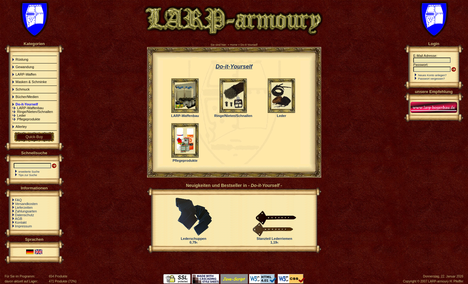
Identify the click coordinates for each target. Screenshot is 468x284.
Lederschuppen (193, 238)
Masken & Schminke (31, 82)
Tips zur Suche (27, 175)
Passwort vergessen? (431, 78)
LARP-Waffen (26, 74)
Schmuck (23, 89)
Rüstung (22, 59)
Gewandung (25, 67)
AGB (18, 219)
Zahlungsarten (26, 211)
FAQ (18, 200)
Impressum (23, 226)
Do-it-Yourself (248, 44)
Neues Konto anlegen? (432, 75)
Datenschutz (24, 215)
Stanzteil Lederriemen (274, 238)
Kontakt (20, 222)
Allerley (21, 126)
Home (233, 44)
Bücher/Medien (27, 97)
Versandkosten (26, 204)
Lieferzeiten (24, 207)
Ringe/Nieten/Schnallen (35, 112)
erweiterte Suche (29, 171)
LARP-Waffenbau (30, 108)
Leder (21, 115)
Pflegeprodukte (28, 119)
